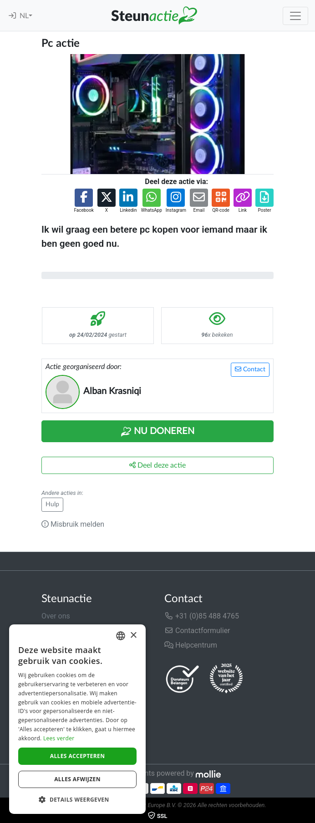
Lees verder (59, 738)
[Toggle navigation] (295, 16)
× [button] (133, 635)
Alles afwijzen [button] (77, 779)
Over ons (55, 616)
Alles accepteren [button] (77, 756)
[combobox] (120, 635)
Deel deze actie (157, 465)
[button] (83, 201)
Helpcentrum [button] (190, 645)
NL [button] (24, 16)
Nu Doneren (157, 431)
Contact (250, 369)
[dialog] (77, 719)
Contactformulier (197, 630)
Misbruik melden (72, 524)
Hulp (52, 504)
